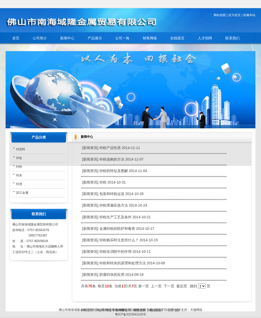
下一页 (169, 286)
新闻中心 (67, 38)
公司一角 (122, 38)
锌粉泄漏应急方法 (114, 205)
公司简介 (40, 38)
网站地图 (220, 15)
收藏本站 (249, 15)
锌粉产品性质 (110, 148)
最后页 (181, 286)
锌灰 (19, 175)
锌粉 (103, 182)
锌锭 (19, 158)
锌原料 (20, 149)
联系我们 (232, 38)
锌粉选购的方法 (112, 159)
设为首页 (234, 15)
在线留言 (177, 38)
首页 (15, 38)
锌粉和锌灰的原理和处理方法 (123, 263)
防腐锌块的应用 (112, 274)
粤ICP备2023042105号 (130, 314)
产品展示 (95, 38)
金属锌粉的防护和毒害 (117, 228)
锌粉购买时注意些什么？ (119, 240)
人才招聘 (205, 38)
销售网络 (150, 38)
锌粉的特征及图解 (114, 171)
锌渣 (19, 184)
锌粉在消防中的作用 (116, 251)
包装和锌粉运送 (112, 194)
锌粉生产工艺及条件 (116, 217)
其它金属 (22, 193)
